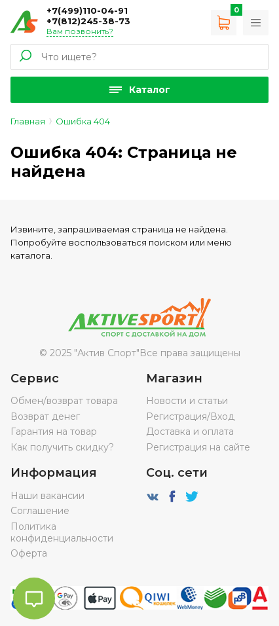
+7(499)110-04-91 (87, 10)
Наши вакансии (47, 496)
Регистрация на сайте (198, 447)
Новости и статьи (187, 401)
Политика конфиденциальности (61, 532)
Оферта (28, 553)
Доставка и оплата (190, 431)
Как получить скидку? (62, 447)
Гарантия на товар (53, 431)
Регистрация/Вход (190, 416)
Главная (27, 121)
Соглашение (39, 511)
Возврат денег (45, 416)
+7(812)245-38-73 (88, 21)
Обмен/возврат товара (64, 401)
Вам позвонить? (79, 31)
